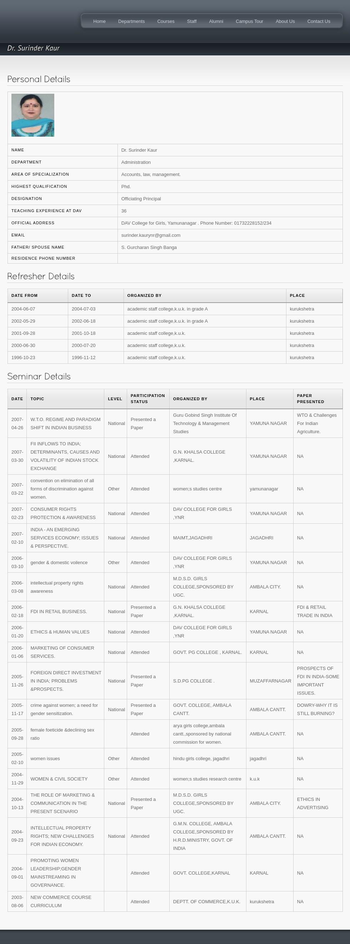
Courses (165, 21)
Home (99, 21)
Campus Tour (249, 21)
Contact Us (319, 21)
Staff (192, 21)
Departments (131, 21)
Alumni (216, 21)
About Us (285, 21)
